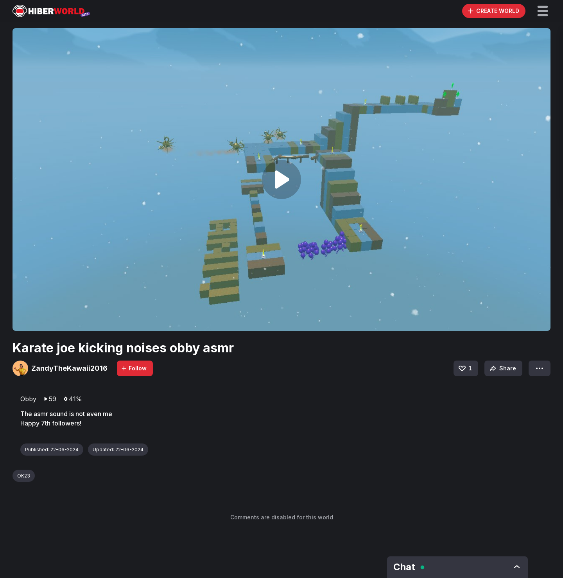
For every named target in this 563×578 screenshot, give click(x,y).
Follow (134, 368)
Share (502, 368)
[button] (542, 11)
